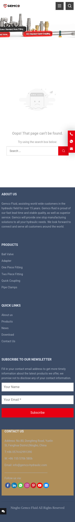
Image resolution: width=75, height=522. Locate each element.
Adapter (6, 260)
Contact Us (8, 341)
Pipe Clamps (9, 287)
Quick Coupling (11, 280)
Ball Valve (8, 254)
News (5, 328)
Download (8, 334)
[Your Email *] (38, 399)
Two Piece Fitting (12, 274)
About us (7, 315)
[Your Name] (38, 387)
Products (7, 321)
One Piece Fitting (12, 267)
